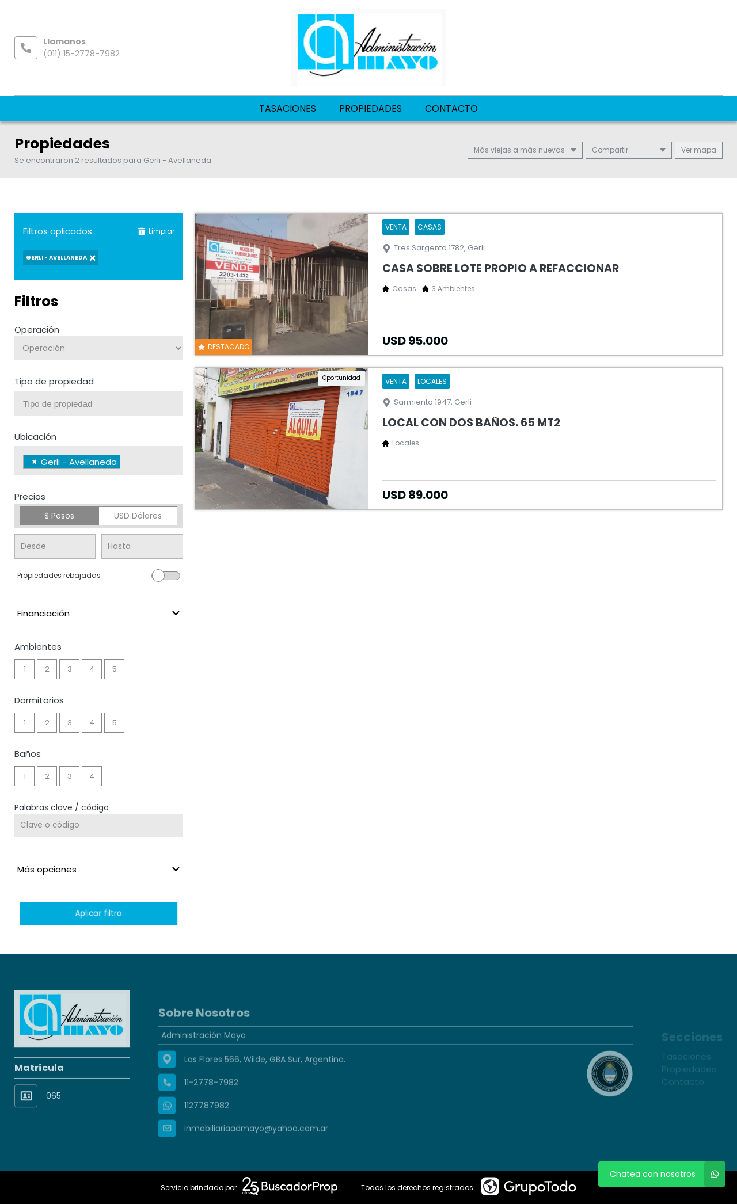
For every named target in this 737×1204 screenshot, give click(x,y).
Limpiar (156, 231)
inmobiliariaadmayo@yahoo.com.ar (256, 1158)
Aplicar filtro (98, 913)
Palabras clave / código (61, 807)
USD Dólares (138, 515)
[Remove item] (34, 461)
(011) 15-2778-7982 (81, 53)
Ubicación (35, 436)
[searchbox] (103, 404)
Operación (36, 329)
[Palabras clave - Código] (98, 825)
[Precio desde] (55, 546)
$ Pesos (59, 515)
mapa (698, 150)
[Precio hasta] (142, 546)
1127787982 (206, 1135)
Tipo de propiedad (54, 381)
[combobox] (98, 403)
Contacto (451, 108)
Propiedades (370, 108)
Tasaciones (287, 108)
